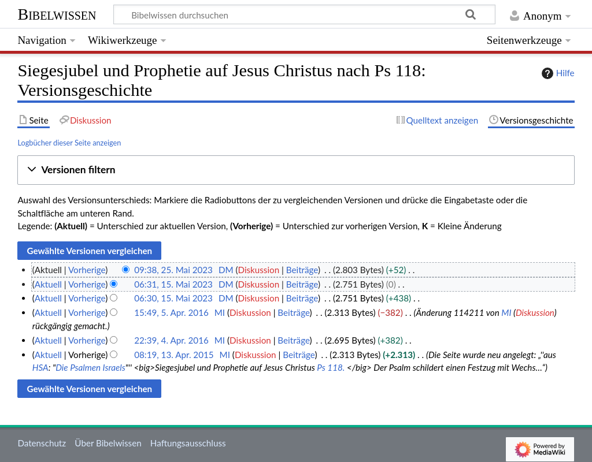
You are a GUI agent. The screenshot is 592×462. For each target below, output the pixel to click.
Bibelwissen (56, 14)
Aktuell (48, 284)
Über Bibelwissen (108, 443)
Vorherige (86, 269)
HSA (40, 367)
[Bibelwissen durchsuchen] (304, 14)
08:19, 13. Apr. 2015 (173, 354)
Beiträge (302, 269)
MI (506, 312)
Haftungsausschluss (188, 443)
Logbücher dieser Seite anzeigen (69, 142)
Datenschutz (41, 443)
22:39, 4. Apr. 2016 (171, 340)
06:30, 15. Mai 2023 (173, 298)
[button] (295, 170)
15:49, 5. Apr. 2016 (171, 312)
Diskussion (258, 269)
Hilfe (557, 73)
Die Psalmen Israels (90, 367)
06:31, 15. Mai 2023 (173, 284)
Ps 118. (331, 367)
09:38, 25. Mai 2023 (173, 269)
